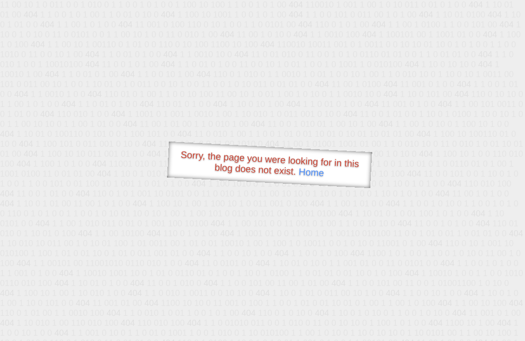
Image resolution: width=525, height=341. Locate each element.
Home (311, 172)
